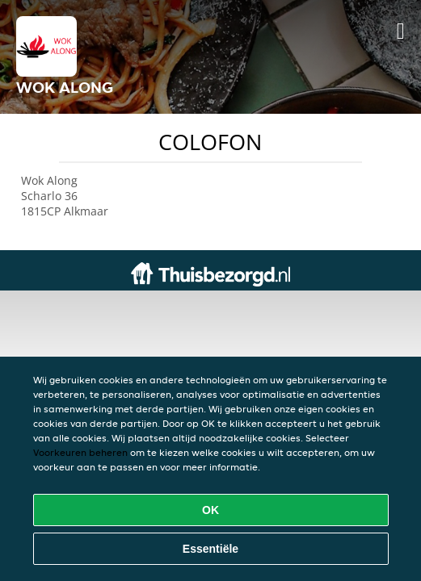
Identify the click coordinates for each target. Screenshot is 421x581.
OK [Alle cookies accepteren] (210, 510)
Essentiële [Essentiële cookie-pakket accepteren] (210, 548)
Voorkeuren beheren (80, 452)
